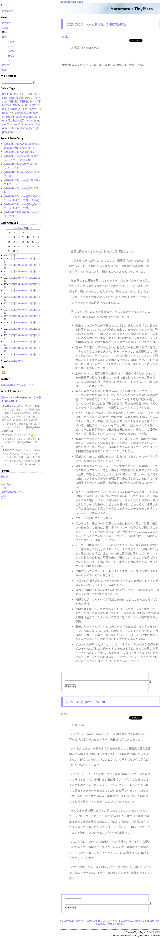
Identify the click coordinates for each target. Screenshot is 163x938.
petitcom (29, 124)
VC (26, 109)
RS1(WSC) (16, 109)
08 (13, 255)
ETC (3, 499)
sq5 (24, 128)
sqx (32, 128)
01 (10, 258)
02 (13, 258)
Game (11, 51)
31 (18, 250)
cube (19, 116)
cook (9, 116)
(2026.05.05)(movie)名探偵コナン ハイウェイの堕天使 (22, 158)
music (14, 124)
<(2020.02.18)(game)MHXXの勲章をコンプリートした (90, 921)
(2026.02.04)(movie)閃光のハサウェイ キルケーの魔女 (22, 206)
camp (18, 113)
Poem (5, 65)
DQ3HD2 (30, 94)
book (5, 113)
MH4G (12, 101)
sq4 (16, 128)
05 (22, 258)
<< (16, 227)
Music (10, 46)
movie (64, 36)
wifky (130, 936)
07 (10, 255)
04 (19, 258)
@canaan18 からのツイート (17, 384)
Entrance (65, 1)
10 (19, 255)
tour (13, 132)
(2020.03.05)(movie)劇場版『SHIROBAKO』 (97, 24)
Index (73, 1)
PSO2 (33, 105)
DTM (3, 488)
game (64, 714)
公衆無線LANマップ (12, 491)
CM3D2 (16, 94)
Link (4, 69)
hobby (17, 120)
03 (16, 258)
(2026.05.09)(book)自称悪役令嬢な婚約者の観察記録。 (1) (22, 146)
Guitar (4, 476)
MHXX (5, 105)
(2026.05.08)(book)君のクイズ (22, 152)
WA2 (35, 109)
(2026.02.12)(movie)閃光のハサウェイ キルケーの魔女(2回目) (22, 198)
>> (30, 227)
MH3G (28, 97)
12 (24, 255)
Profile (6, 23)
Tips (10, 60)
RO (4, 109)
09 (16, 255)
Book (10, 55)
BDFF (5, 94)
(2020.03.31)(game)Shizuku (85, 702)
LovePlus (14, 97)
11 (22, 255)
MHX (35, 101)
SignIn (80, 1)
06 (24, 258)
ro (2, 480)
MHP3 (23, 101)
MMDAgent (19, 105)
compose (32, 113)
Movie (11, 41)
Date (5, 37)
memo (29, 120)
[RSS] (157, 933)
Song (5, 27)
